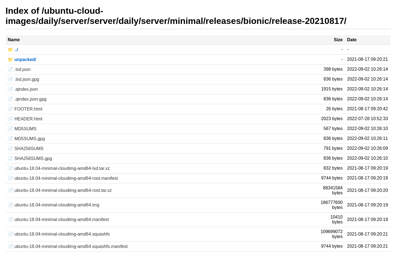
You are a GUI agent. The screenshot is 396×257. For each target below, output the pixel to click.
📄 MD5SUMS (22, 128)
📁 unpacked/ (22, 59)
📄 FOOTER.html (25, 109)
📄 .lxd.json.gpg (23, 79)
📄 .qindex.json (23, 89)
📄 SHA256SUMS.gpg (30, 158)
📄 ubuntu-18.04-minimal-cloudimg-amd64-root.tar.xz (60, 190)
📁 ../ (13, 49)
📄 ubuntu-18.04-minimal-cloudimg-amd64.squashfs (59, 234)
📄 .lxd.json (19, 69)
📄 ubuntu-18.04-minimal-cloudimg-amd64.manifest (58, 219)
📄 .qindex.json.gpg (27, 99)
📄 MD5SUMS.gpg (26, 138)
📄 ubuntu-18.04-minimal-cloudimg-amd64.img (53, 205)
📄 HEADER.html (25, 119)
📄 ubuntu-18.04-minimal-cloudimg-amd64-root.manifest (63, 178)
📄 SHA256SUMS (25, 148)
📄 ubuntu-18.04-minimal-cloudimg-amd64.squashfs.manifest (68, 246)
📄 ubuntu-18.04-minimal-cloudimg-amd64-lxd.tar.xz (59, 168)
